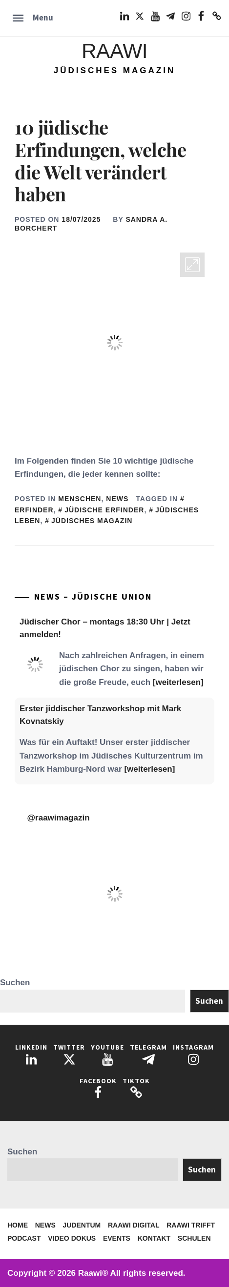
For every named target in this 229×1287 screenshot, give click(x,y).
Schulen (194, 1238)
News (117, 499)
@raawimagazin (58, 817)
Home (17, 1225)
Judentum (81, 1225)
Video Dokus (72, 1238)
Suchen (15, 982)
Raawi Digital (134, 1225)
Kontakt (154, 1238)
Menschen (79, 499)
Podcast (24, 1238)
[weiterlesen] (178, 682)
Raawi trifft (191, 1225)
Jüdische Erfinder (104, 510)
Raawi (114, 50)
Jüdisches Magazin (91, 521)
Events (116, 1238)
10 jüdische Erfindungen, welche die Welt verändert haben (100, 160)
